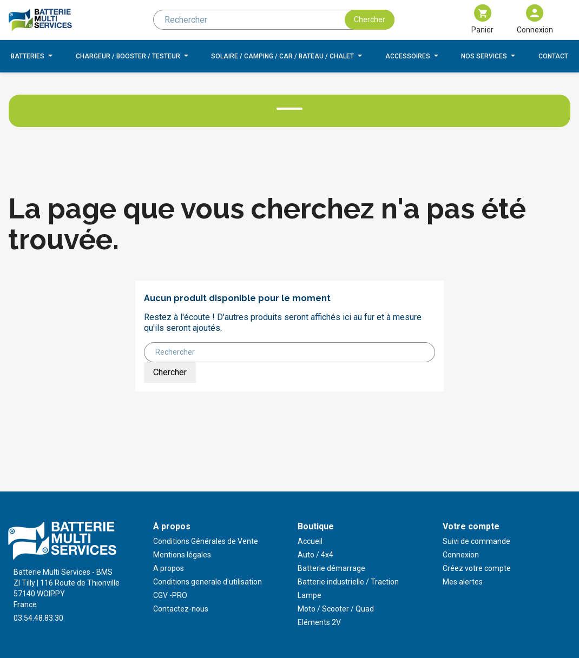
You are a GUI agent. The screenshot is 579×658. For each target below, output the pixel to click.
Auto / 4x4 (315, 554)
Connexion (461, 554)
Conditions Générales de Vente (205, 541)
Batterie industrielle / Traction (348, 581)
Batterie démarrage (331, 568)
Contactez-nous (180, 608)
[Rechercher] (274, 20)
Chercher (369, 19)
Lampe (309, 595)
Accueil (310, 541)
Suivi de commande (476, 541)
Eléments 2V (319, 622)
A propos (168, 568)
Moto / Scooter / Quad (336, 608)
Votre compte (471, 526)
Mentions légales (182, 554)
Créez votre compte (477, 568)
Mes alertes (463, 581)
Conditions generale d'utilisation (207, 581)
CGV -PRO (170, 595)
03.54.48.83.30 (38, 618)
